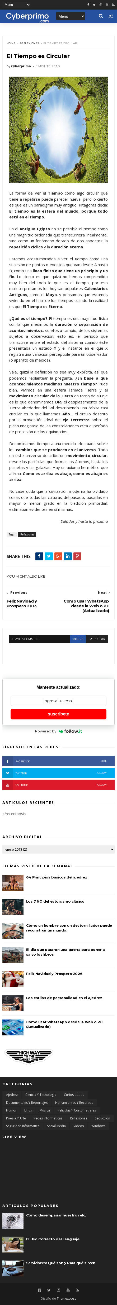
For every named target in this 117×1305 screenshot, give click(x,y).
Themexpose (66, 1298)
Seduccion (102, 1118)
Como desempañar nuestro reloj (56, 1215)
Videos (78, 1126)
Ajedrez (12, 1094)
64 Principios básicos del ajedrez (56, 877)
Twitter (54, 773)
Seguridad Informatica (22, 1126)
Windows (98, 1126)
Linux (28, 1110)
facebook (97, 639)
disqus (78, 639)
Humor (11, 1110)
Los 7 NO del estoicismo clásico (55, 901)
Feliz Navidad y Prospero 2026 (54, 974)
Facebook (54, 761)
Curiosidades (74, 1094)
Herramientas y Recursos (74, 1102)
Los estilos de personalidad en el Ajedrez (64, 998)
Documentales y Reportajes (27, 1102)
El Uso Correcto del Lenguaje (52, 1239)
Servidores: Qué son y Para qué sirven (60, 1263)
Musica (45, 1110)
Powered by (58, 731)
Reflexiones (29, 43)
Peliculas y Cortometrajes (77, 1110)
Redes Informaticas (48, 1118)
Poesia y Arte (16, 1118)
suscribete (58, 714)
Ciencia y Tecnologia (40, 1094)
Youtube (54, 785)
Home (11, 43)
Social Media (56, 1126)
